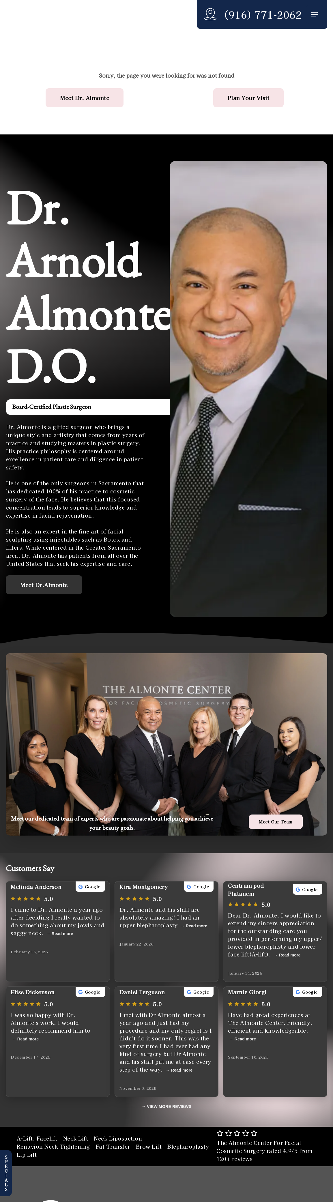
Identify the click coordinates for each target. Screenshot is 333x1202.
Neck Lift (75, 1138)
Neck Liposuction (118, 1138)
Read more (62, 933)
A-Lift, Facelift (37, 1138)
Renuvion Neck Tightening (53, 1146)
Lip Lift (27, 1154)
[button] (314, 15)
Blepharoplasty (188, 1146)
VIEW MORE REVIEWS (169, 1106)
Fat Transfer (113, 1146)
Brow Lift (149, 1146)
